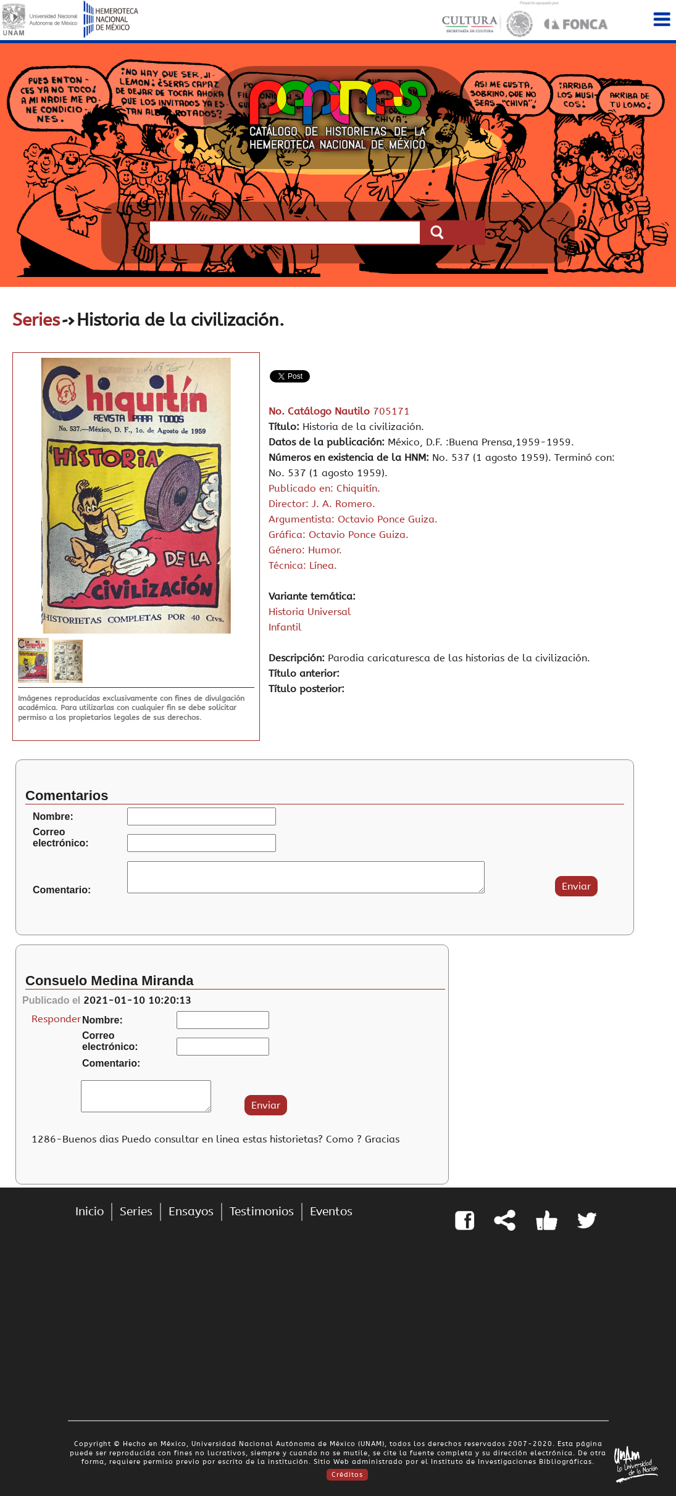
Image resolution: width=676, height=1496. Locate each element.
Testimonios (262, 1211)
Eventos (331, 1211)
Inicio (89, 1211)
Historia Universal (310, 612)
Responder (56, 1019)
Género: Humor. (305, 550)
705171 (391, 411)
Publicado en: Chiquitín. (324, 488)
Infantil (285, 627)
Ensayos (191, 1211)
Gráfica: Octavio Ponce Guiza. (339, 534)
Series (36, 320)
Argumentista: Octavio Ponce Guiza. (353, 519)
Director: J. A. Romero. (322, 504)
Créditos (347, 1475)
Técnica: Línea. (303, 565)
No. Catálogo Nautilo (321, 411)
